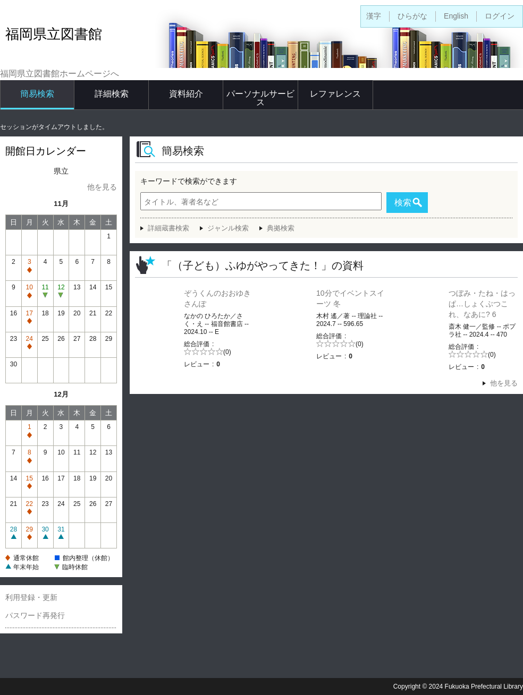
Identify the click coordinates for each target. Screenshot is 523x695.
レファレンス (335, 93)
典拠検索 (280, 228)
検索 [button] (402, 202)
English (456, 16)
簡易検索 (37, 93)
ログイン (499, 16)
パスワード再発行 (35, 615)
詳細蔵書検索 (168, 228)
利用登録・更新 (31, 597)
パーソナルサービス (260, 98)
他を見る (102, 187)
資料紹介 (186, 93)
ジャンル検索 (228, 228)
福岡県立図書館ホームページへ (59, 73)
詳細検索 (112, 93)
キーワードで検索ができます (188, 181)
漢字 (373, 16)
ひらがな (412, 16)
